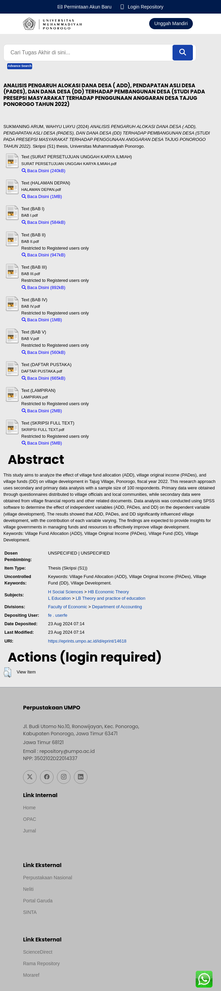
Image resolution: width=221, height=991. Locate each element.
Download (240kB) (86, 170)
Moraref (31, 975)
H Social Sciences (65, 591)
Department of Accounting (117, 606)
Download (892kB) (86, 287)
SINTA (30, 912)
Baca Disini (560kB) (43, 352)
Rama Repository (41, 963)
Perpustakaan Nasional (47, 877)
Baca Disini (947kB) (43, 254)
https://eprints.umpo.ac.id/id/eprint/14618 (87, 641)
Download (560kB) (86, 352)
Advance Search (20, 66)
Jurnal (29, 830)
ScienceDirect (37, 952)
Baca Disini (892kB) (43, 287)
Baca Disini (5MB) (42, 443)
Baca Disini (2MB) (42, 410)
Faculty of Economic (67, 606)
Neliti (28, 889)
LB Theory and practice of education (110, 598)
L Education (59, 598)
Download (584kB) (86, 222)
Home (29, 807)
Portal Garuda (38, 900)
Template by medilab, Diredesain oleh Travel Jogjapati (80, 840)
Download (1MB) (81, 196)
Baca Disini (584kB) (43, 222)
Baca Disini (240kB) (43, 170)
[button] (7, 672)
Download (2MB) (81, 410)
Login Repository (145, 7)
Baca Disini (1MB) (42, 196)
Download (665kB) (86, 378)
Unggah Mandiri (171, 23)
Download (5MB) (81, 443)
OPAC (29, 819)
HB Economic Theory (108, 591)
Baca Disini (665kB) (43, 378)
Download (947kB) (86, 254)
